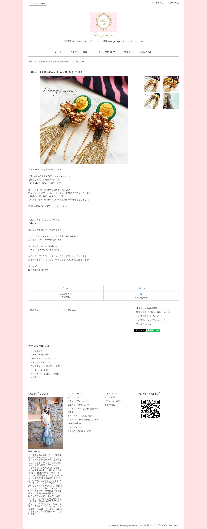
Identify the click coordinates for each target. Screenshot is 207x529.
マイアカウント (158, 3)
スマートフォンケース (40, 362)
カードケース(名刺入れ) (41, 354)
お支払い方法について (77, 401)
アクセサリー (42, 62)
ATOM (112, 405)
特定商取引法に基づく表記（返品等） (154, 312)
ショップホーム (74, 393)
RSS (107, 405)
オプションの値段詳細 (146, 308)
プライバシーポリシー (114, 401)
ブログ (127, 52)
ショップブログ (74, 427)
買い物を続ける (143, 324)
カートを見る (110, 397)
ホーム (58, 52)
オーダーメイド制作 (39, 370)
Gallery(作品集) (74, 423)
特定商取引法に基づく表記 (79, 431)
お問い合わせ (145, 52)
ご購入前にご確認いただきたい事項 (83, 419)
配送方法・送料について (78, 405)
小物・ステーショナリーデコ (43, 358)
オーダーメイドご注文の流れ (80, 416)
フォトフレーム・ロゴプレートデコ (46, 366)
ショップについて (107, 52)
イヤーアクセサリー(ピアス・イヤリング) (67, 62)
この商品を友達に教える (147, 316)
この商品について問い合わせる (150, 320)
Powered (159, 526)
